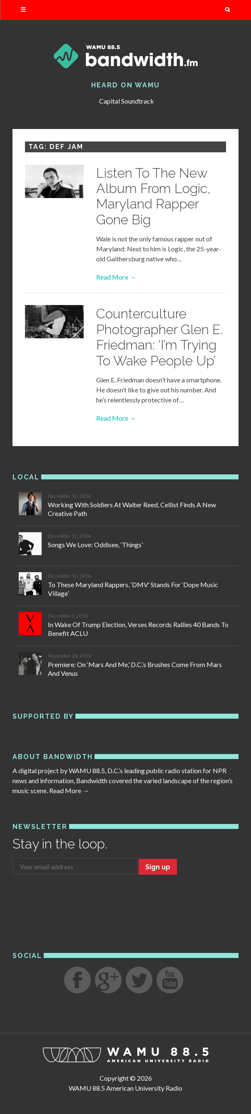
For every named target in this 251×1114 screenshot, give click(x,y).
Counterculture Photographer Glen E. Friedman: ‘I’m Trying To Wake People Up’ (159, 337)
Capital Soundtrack (126, 101)
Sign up (157, 867)
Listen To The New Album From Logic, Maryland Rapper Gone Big (153, 196)
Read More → (116, 277)
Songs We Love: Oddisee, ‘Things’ (95, 544)
